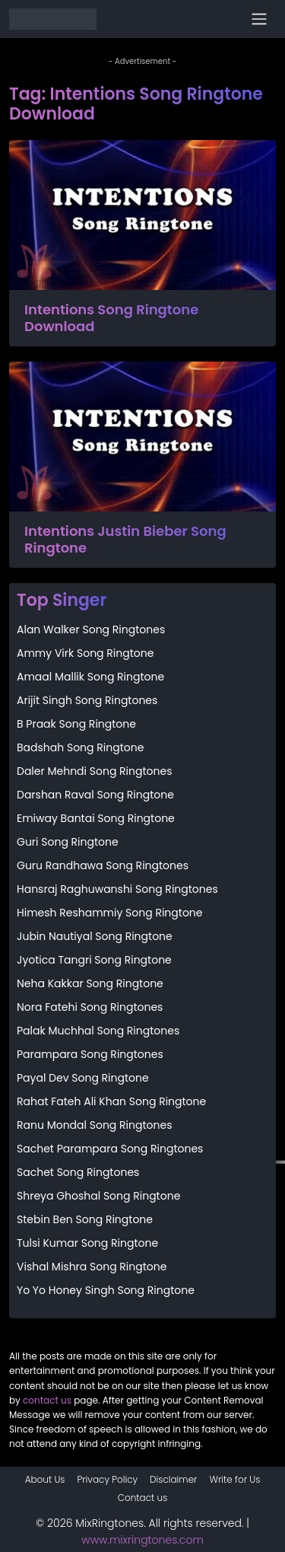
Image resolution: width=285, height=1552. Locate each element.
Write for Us (234, 1479)
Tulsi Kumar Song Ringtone (87, 1243)
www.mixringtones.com (142, 1539)
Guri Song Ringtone (68, 841)
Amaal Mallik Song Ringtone (90, 676)
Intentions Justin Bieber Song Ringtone (125, 539)
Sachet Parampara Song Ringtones (110, 1148)
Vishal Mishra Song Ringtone (91, 1266)
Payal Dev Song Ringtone (83, 1077)
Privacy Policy (108, 1479)
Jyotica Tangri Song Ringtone (94, 959)
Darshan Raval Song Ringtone (95, 794)
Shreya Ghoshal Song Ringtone (98, 1195)
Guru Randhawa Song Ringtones (102, 865)
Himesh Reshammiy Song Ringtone (109, 912)
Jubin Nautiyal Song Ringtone (95, 936)
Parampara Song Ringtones (90, 1054)
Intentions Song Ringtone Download (111, 317)
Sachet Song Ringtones (78, 1172)
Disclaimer (173, 1479)
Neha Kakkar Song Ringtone (90, 983)
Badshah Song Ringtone (80, 747)
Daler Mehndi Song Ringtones (94, 771)
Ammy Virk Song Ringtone (85, 653)
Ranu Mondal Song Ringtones (94, 1125)
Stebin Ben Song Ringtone (85, 1219)
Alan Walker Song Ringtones (91, 629)
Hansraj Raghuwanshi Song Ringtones (117, 889)
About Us (45, 1479)
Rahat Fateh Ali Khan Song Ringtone (111, 1101)
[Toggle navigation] (259, 19)
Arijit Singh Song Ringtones (87, 700)
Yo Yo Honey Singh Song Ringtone (106, 1290)
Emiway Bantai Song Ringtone (96, 818)
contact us (47, 1400)
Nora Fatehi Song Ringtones (90, 1007)
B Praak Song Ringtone (76, 723)
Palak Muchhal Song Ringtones (98, 1030)
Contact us (143, 1497)
